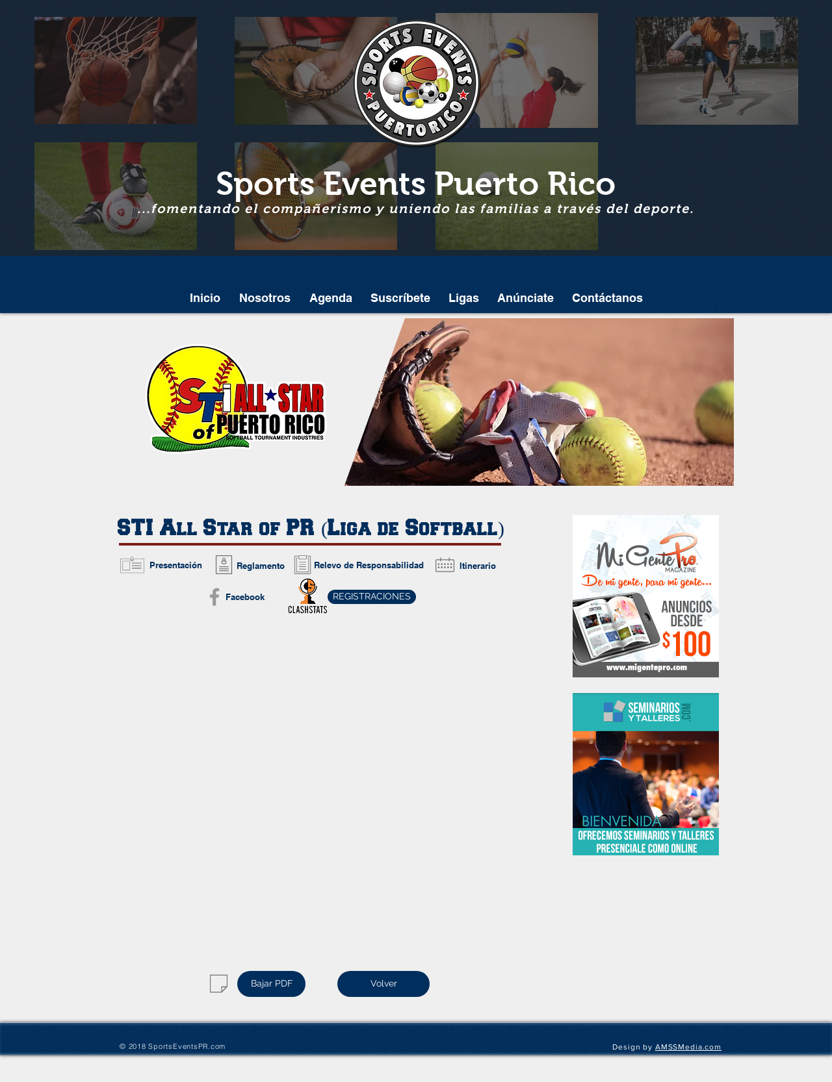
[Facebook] (245, 597)
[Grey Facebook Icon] (214, 597)
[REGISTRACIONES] (372, 597)
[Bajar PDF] (271, 984)
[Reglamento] (260, 566)
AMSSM (670, 1046)
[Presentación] (175, 565)
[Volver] (383, 984)
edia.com (703, 1046)
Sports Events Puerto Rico (416, 183)
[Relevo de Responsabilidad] (369, 565)
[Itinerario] (477, 566)
